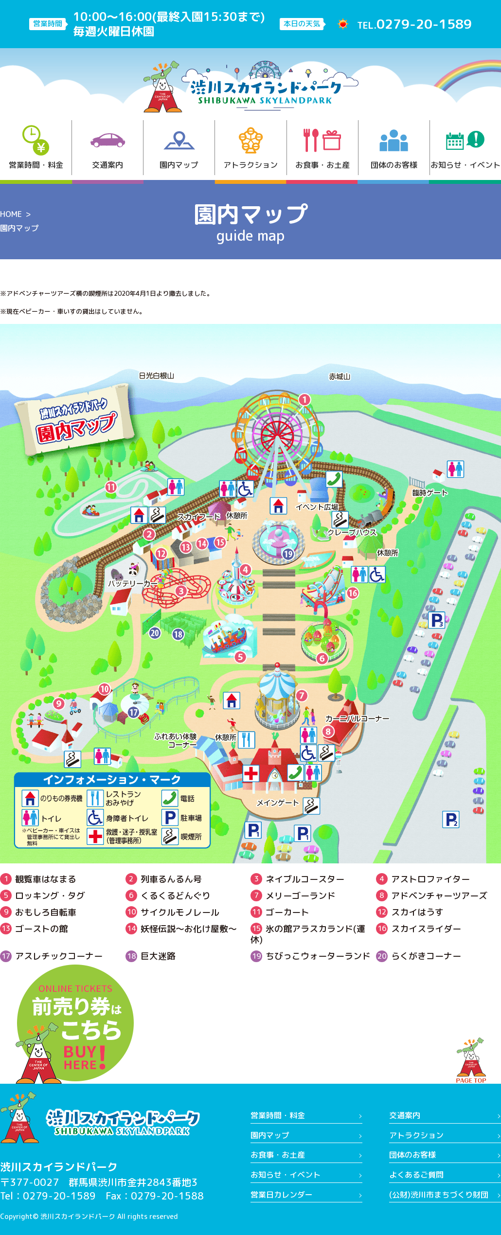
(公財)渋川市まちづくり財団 (438, 1194)
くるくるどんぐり (168, 896)
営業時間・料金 (36, 147)
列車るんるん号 (163, 879)
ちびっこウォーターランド (310, 956)
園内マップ (179, 147)
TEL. (414, 24)
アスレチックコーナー (51, 956)
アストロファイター (423, 879)
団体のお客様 (394, 147)
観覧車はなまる (38, 879)
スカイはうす (410, 912)
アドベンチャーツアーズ (431, 896)
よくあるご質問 (416, 1174)
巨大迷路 (150, 956)
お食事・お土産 (322, 147)
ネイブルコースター (297, 879)
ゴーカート (279, 912)
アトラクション (250, 147)
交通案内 (108, 147)
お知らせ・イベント (465, 147)
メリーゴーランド (293, 896)
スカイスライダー (418, 929)
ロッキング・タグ (42, 896)
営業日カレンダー (281, 1194)
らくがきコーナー (418, 956)
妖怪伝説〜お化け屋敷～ (181, 929)
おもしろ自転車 (38, 912)
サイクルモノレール (172, 912)
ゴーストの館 (34, 929)
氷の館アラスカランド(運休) (307, 934)
